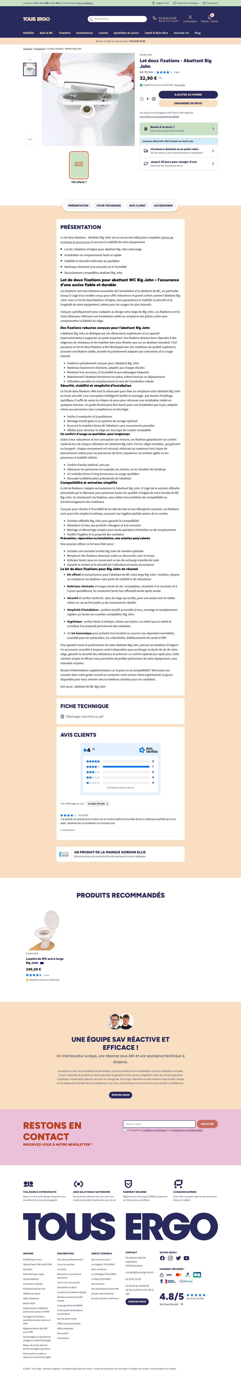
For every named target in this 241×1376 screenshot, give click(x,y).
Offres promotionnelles (69, 1315)
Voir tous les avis (172, 1296)
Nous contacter (99, 1261)
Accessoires (163, 197)
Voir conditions (85, 3)
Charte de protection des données (111, 1360)
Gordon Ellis (146, 46)
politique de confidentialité (187, 1122)
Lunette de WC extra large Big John (44, 953)
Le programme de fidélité (69, 1297)
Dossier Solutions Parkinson (105, 1290)
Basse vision (29, 1295)
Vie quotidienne (31, 1271)
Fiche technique (109, 197)
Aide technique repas (33, 1266)
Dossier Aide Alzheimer (102, 1285)
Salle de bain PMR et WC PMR (37, 1256)
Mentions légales (51, 1360)
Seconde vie (181, 25)
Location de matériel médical (71, 1284)
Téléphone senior (32, 1285)
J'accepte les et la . (165, 1122)
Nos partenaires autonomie (105, 1280)
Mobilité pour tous (32, 1251)
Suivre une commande (68, 1274)
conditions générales (154, 1122)
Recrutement (97, 1276)
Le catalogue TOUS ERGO (103, 1266)
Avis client (137, 197)
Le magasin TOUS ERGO (103, 1256)
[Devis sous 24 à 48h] (213, 121)
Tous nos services (66, 1256)
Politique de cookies (139, 1360)
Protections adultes (33, 1276)
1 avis (176, 64)
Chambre (27, 1261)
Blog (198, 25)
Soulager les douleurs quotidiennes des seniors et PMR (37, 1312)
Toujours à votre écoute (39, 1184)
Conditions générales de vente (77, 1360)
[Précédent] (29, 52)
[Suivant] (29, 131)
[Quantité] (148, 91)
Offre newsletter (65, 1320)
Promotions (63, 1330)
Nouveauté (62, 1325)
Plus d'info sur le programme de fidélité (159, 108)
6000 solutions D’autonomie (91, 1184)
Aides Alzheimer (31, 1290)
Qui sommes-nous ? (101, 1251)
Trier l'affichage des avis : (72, 795)
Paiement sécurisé (134, 1184)
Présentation (78, 197)
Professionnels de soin (34, 1280)
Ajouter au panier (188, 87)
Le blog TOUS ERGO (101, 1271)
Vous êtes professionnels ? (70, 1251)
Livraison (61, 1261)
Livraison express (184, 1184)
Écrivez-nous (120, 1087)
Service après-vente (67, 1310)
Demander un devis (188, 95)
